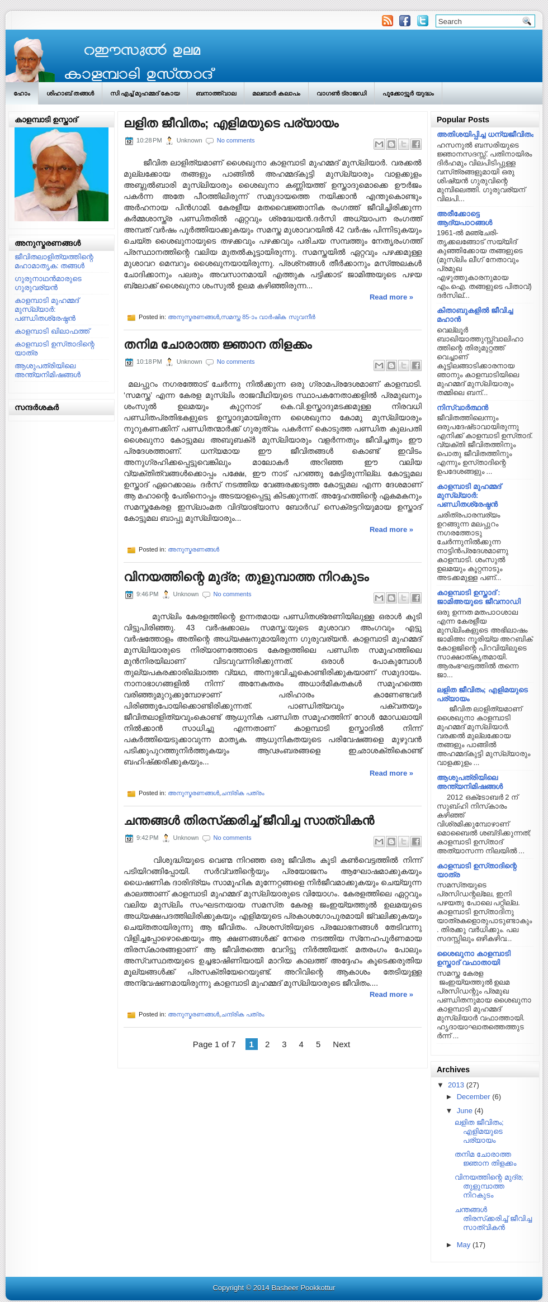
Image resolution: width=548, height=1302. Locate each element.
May (464, 1245)
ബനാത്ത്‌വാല (216, 93)
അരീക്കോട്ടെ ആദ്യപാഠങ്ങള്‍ (464, 218)
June (465, 1110)
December (473, 1096)
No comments (236, 140)
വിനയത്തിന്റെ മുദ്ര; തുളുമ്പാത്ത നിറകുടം (246, 577)
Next (341, 1044)
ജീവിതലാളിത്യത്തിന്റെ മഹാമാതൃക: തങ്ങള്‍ (54, 261)
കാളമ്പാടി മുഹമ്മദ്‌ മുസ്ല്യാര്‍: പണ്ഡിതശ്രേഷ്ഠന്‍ (47, 309)
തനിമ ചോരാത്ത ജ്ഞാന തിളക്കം (217, 345)
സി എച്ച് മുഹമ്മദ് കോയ (144, 93)
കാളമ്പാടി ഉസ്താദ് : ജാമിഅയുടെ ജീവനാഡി (479, 597)
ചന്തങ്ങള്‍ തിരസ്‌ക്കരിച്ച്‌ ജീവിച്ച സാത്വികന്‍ (249, 821)
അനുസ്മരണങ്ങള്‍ (193, 316)
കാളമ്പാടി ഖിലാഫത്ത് (52, 331)
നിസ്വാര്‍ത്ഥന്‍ (462, 407)
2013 (456, 1085)
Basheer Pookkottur (303, 1288)
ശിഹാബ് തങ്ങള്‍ (70, 93)
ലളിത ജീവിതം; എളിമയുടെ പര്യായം (231, 123)
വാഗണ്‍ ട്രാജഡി (341, 93)
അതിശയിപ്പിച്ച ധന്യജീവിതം (485, 134)
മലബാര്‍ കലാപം (276, 93)
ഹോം (21, 93)
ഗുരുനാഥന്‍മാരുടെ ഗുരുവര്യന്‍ (48, 283)
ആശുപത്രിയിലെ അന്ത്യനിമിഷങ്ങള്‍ (48, 370)
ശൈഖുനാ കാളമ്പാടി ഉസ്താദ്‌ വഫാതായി (474, 958)
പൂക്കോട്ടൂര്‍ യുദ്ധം (408, 93)
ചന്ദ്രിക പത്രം (242, 793)
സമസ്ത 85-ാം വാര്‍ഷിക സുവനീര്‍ (268, 316)
